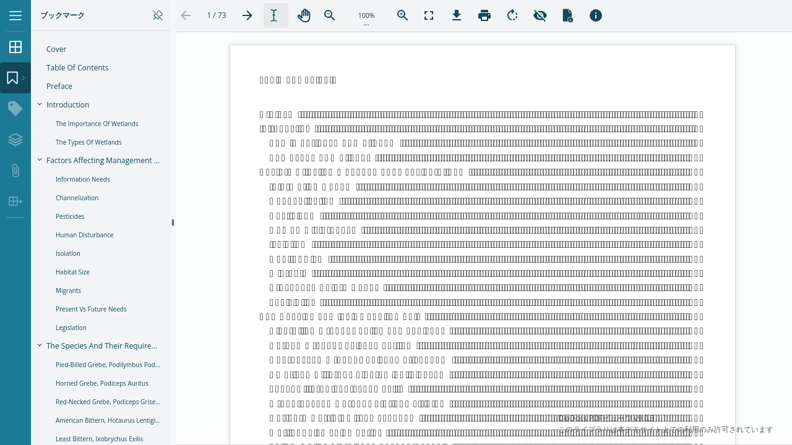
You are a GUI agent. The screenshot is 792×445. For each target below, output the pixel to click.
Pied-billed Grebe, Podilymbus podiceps (112, 364)
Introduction (67, 105)
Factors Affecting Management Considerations (107, 160)
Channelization (77, 197)
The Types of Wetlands (89, 142)
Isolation (68, 253)
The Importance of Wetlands (97, 123)
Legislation (71, 327)
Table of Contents (77, 67)
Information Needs (83, 179)
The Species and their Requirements (107, 346)
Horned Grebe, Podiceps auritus (102, 383)
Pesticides (70, 216)
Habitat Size (73, 272)
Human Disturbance (85, 235)
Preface (59, 86)
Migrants (68, 290)
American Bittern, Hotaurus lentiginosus (112, 420)
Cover (56, 49)
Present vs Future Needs (91, 309)
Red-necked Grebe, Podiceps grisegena (112, 401)
